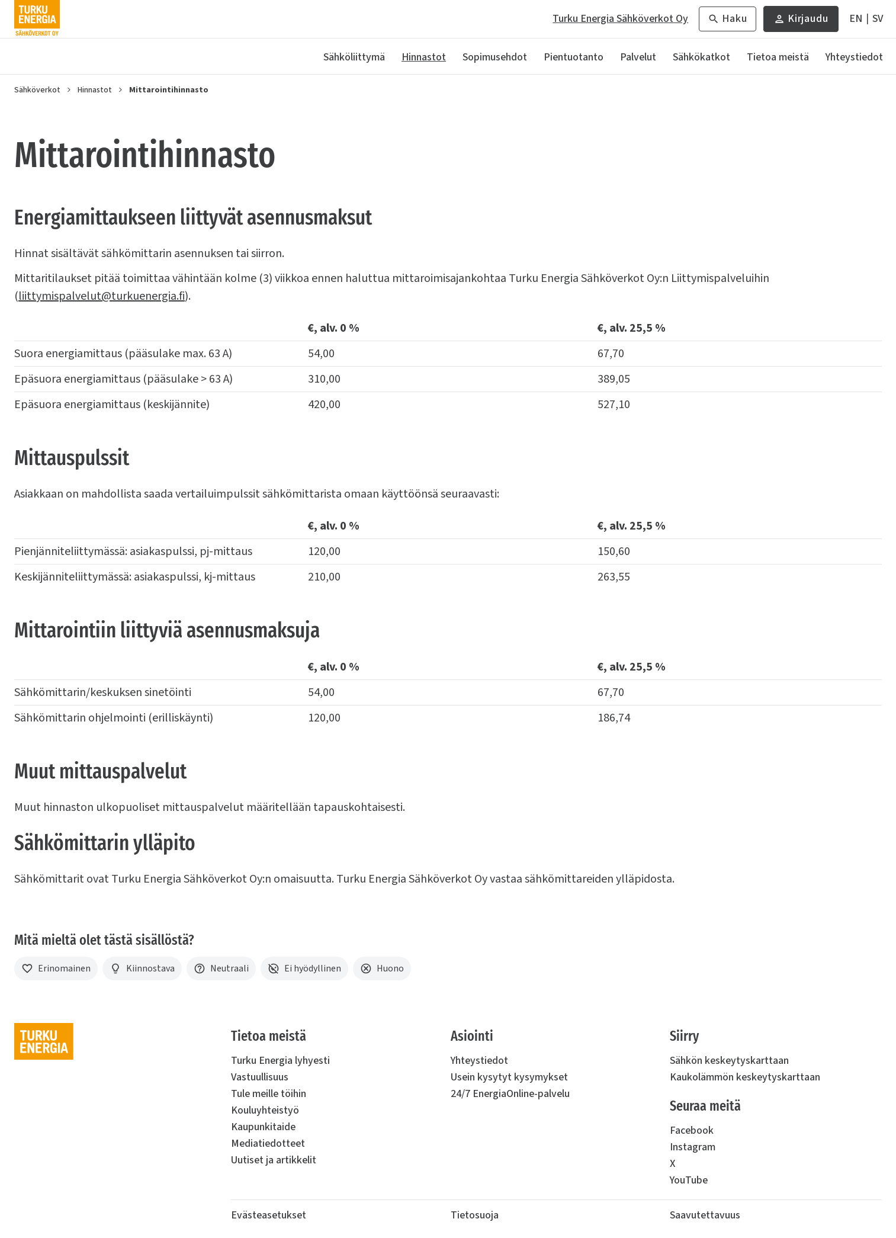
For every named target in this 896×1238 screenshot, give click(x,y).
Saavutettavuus (705, 1215)
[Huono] (382, 968)
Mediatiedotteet (268, 1143)
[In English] (856, 19)
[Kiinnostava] (142, 968)
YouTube (689, 1180)
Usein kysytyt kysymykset (509, 1077)
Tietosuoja (475, 1215)
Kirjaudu (801, 21)
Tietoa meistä (778, 57)
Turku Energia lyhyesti (280, 1060)
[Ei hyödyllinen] (304, 968)
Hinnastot (424, 57)
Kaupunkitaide (263, 1127)
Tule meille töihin (268, 1093)
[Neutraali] (221, 968)
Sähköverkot (37, 90)
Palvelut (638, 57)
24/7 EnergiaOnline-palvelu (510, 1093)
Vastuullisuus (259, 1077)
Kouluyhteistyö (265, 1110)
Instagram (692, 1147)
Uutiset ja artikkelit (273, 1160)
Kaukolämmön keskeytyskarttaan (745, 1077)
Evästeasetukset (268, 1215)
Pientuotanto (573, 57)
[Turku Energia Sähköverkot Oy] (37, 19)
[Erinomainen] (56, 968)
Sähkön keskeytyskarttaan (729, 1060)
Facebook (692, 1130)
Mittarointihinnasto (168, 90)
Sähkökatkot (701, 57)
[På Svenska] (878, 19)
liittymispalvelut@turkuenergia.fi (101, 296)
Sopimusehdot (495, 57)
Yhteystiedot (854, 57)
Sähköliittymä (354, 57)
